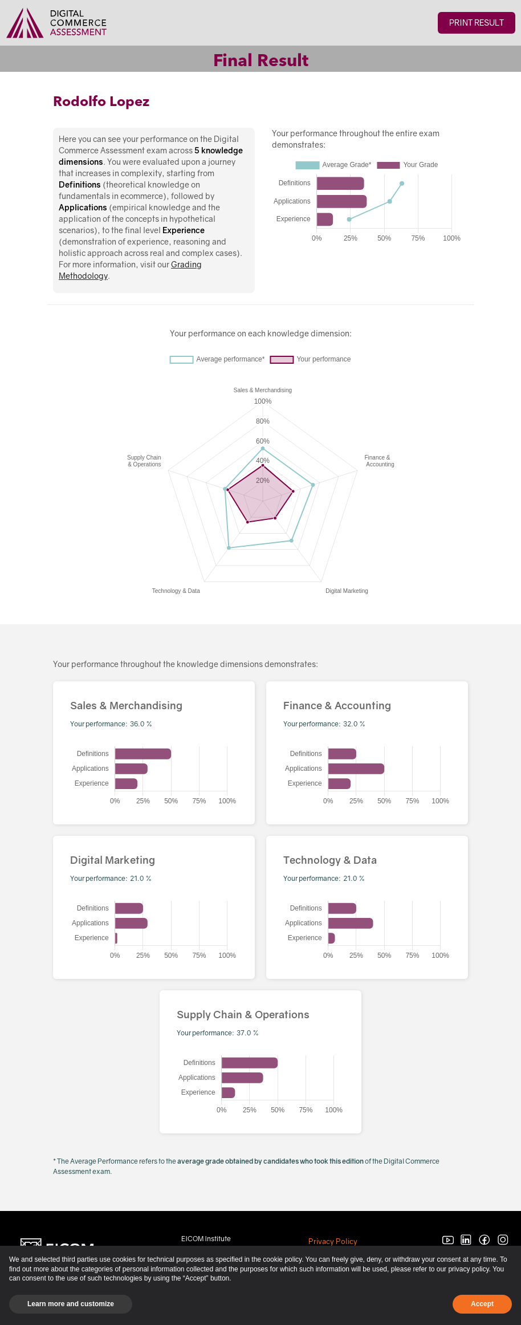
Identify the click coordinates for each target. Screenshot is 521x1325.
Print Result (476, 22)
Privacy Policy (332, 1241)
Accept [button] (482, 1304)
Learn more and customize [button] (70, 1304)
